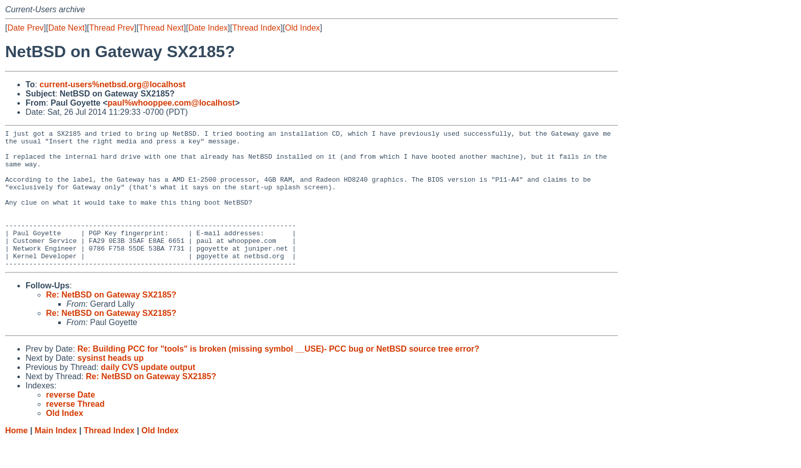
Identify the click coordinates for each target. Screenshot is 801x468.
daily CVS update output (148, 394)
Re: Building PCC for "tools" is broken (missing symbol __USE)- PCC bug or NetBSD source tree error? (278, 376)
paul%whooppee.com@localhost (170, 102)
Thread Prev (111, 27)
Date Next (66, 27)
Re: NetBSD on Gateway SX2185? (111, 322)
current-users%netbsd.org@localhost (112, 84)
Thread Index (256, 27)
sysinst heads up (110, 385)
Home (16, 458)
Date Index (207, 27)
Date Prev (25, 27)
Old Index (302, 27)
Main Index (56, 458)
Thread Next (160, 27)
